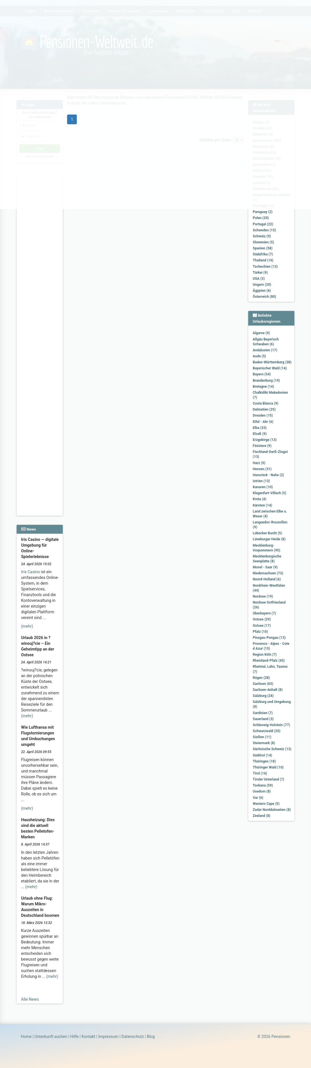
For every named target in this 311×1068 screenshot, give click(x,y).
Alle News (30, 999)
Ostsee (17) (262, 626)
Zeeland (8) (261, 816)
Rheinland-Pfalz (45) (269, 661)
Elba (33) (260, 428)
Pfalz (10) (260, 632)
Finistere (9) (262, 446)
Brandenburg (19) (266, 381)
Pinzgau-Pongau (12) (269, 638)
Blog (151, 1036)
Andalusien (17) (265, 350)
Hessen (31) (262, 469)
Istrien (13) (261, 481)
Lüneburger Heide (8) (269, 539)
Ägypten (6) (262, 291)
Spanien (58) (263, 248)
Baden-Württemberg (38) (272, 362)
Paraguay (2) (263, 212)
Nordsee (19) (263, 596)
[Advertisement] (40, 258)
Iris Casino (30, 572)
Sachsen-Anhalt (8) (268, 690)
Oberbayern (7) (264, 613)
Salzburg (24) (263, 696)
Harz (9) (259, 463)
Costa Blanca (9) (265, 403)
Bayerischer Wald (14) (270, 368)
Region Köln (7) (265, 655)
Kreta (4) (259, 499)
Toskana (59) (263, 785)
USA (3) (259, 279)
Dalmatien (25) (264, 409)
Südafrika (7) (263, 254)
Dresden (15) (263, 415)
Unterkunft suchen (51, 1036)
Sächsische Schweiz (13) (272, 749)
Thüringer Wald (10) (268, 767)
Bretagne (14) (263, 387)
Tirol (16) (260, 773)
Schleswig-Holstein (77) (271, 725)
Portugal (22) (263, 224)
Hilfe (74, 1036)
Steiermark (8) (264, 743)
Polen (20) (261, 218)
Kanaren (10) (263, 487)
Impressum (108, 1036)
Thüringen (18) (264, 761)
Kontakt (88, 1036)
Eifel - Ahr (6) (263, 422)
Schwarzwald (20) (266, 731)
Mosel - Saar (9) (265, 567)
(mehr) (27, 626)
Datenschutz (133, 1036)
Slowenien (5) (263, 242)
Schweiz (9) (262, 236)
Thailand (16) (263, 260)
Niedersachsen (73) (268, 573)
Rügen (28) (261, 678)
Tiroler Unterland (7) (268, 779)
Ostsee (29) (262, 619)
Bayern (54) (262, 374)
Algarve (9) (261, 333)
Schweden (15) (264, 230)
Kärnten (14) (262, 505)
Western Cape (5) (266, 804)
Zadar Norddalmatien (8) (272, 810)
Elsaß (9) (260, 434)
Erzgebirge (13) (265, 440)
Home (26, 1036)
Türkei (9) (260, 273)
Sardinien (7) (263, 713)
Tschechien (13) (265, 267)
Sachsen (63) (263, 684)
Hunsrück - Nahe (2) (268, 475)
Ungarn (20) (262, 285)
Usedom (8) (262, 791)
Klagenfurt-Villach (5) (269, 493)
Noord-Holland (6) (267, 579)
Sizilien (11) (262, 737)
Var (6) (258, 798)
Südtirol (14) (262, 755)
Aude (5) (259, 356)
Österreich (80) (264, 297)
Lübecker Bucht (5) (267, 533)
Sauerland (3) (263, 719)
